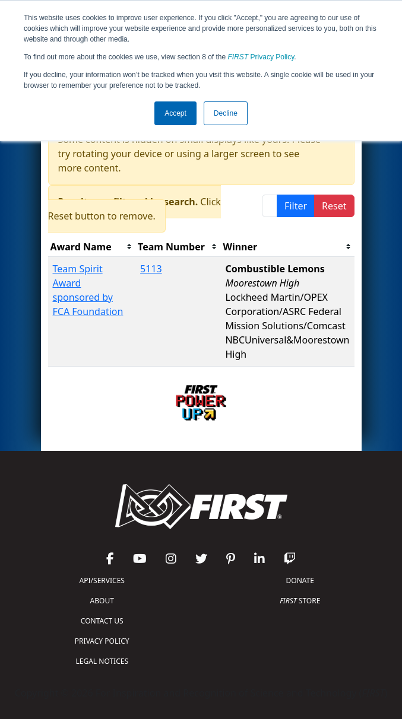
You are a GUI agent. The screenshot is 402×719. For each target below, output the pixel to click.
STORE (300, 601)
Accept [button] (175, 113)
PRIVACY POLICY (102, 641)
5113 (151, 268)
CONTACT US (102, 621)
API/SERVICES (102, 580)
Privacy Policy (261, 57)
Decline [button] (226, 113)
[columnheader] (92, 247)
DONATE (300, 580)
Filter (295, 205)
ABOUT (102, 601)
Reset (334, 205)
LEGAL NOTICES (102, 661)
